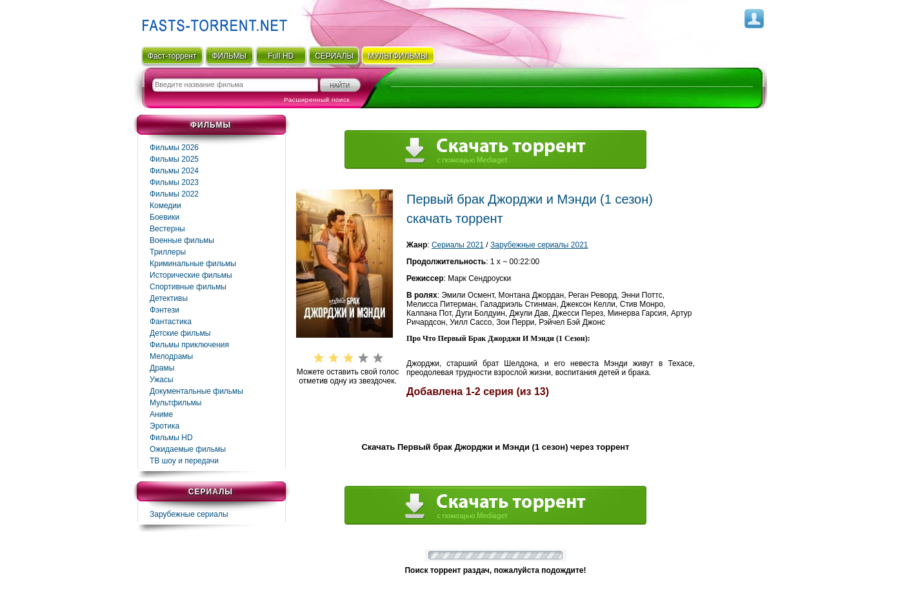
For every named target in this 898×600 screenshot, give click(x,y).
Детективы (169, 298)
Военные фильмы (182, 240)
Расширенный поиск (317, 99)
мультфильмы (398, 56)
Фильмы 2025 (174, 159)
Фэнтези (164, 310)
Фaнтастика (171, 321)
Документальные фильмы (196, 391)
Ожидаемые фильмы (188, 449)
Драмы (162, 368)
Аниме (161, 414)
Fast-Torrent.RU (211, 21)
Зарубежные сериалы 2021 (539, 244)
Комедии (165, 205)
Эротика (164, 426)
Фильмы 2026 (174, 147)
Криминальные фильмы (193, 263)
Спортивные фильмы (188, 286)
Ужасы (162, 379)
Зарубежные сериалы (189, 514)
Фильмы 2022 (174, 193)
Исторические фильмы (191, 275)
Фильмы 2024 (174, 170)
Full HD (281, 56)
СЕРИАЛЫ (334, 56)
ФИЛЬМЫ (229, 56)
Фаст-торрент (172, 56)
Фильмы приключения (189, 344)
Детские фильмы (180, 333)
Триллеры (168, 251)
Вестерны (167, 228)
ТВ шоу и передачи (184, 460)
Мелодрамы (171, 356)
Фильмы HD (171, 437)
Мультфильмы (175, 402)
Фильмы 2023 (174, 182)
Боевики (164, 217)
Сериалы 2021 (458, 244)
